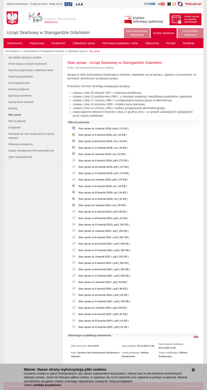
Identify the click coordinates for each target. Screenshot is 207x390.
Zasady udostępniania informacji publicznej (31, 150)
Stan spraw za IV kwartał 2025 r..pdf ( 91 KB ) (103, 327)
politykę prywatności (47, 385)
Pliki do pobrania (17, 121)
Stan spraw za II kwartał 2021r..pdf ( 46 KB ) (102, 211)
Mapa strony (55, 4)
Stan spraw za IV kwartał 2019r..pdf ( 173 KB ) (103, 173)
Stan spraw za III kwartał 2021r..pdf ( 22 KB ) (103, 218)
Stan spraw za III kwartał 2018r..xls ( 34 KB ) (102, 141)
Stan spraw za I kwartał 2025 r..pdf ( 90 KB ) (102, 307)
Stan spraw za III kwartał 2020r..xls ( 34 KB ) (102, 192)
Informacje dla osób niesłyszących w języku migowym (31, 136)
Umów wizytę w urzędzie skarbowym (27, 63)
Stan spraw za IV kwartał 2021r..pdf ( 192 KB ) (103, 224)
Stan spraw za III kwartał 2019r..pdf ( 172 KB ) (103, 167)
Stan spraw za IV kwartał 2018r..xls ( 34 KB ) (103, 147)
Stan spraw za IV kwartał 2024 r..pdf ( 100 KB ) (104, 301)
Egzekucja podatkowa (20, 95)
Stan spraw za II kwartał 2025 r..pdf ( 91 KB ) (103, 314)
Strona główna (12, 51)
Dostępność (14, 127)
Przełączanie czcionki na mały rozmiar (76, 4)
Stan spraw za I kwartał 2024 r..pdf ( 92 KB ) (102, 282)
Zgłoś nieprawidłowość (20, 157)
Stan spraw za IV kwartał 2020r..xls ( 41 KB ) (103, 199)
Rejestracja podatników (20, 76)
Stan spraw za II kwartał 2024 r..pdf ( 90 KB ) (103, 288)
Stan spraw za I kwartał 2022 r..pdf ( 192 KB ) (103, 231)
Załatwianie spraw (76, 51)
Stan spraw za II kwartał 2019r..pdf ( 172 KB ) (103, 160)
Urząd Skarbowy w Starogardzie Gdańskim (48, 32)
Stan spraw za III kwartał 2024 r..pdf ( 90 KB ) (103, 295)
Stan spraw (94, 51)
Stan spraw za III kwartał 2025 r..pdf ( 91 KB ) (103, 320)
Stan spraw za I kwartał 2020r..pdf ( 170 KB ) (103, 179)
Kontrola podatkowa (18, 89)
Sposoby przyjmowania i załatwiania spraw (30, 70)
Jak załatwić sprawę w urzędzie (24, 57)
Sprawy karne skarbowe (21, 102)
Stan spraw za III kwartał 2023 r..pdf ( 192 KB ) (104, 269)
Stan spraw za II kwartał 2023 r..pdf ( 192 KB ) (103, 263)
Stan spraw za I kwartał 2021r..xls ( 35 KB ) (102, 205)
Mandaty (12, 108)
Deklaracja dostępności (20, 144)
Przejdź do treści (38, 4)
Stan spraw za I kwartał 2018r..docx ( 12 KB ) (103, 128)
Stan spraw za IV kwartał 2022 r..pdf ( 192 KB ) (104, 250)
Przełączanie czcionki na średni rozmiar (79, 4)
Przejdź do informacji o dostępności (68, 4)
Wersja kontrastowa (17, 4)
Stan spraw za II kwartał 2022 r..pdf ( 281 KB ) (103, 237)
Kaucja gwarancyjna (19, 83)
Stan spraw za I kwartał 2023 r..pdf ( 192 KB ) (103, 256)
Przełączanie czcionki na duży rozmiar (81, 4)
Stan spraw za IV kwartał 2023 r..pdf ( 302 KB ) (104, 275)
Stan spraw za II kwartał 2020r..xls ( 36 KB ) (102, 186)
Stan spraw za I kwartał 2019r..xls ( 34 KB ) (102, 154)
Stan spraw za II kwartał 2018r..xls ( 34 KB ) (102, 135)
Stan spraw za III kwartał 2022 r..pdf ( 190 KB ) (104, 243)
